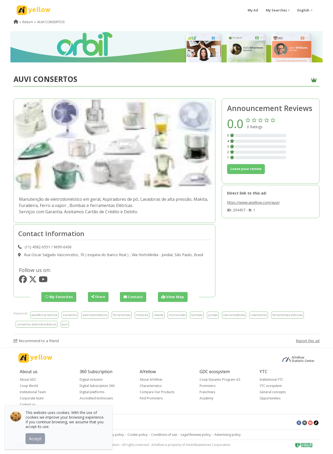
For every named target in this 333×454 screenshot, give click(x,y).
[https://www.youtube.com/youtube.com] (43, 280)
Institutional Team (33, 392)
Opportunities (270, 398)
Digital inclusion (91, 379)
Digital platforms (92, 392)
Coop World (29, 386)
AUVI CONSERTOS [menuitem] (51, 22)
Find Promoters (151, 398)
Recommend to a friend (36, 340)
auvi (65, 324)
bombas (196, 315)
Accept (35, 438)
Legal (96, 434)
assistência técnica (44, 315)
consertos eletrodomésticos (36, 324)
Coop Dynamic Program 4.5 (220, 379)
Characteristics (151, 386)
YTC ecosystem (271, 386)
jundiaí (212, 315)
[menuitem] (16, 22)
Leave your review (245, 168)
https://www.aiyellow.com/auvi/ (253, 202)
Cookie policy (137, 434)
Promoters (207, 386)
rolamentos (259, 315)
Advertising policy (227, 434)
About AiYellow (151, 379)
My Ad (253, 10)
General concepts (273, 392)
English (303, 10)
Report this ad (307, 340)
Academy (206, 398)
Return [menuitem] (27, 22)
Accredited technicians (96, 398)
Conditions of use (164, 434)
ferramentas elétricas (287, 315)
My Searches (276, 10)
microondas (177, 315)
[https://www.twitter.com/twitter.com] (33, 280)
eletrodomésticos (94, 315)
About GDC (28, 379)
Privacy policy (114, 434)
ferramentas (121, 315)
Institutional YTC (271, 379)
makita (158, 315)
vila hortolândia (234, 315)
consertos (70, 315)
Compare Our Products (157, 392)
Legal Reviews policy (196, 434)
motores (142, 315)
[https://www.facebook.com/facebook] (23, 280)
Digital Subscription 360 (97, 386)
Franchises (207, 392)
